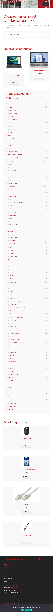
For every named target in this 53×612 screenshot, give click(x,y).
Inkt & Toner (11, 161)
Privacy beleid (6, 603)
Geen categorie (12, 148)
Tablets (10, 393)
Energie (12, 314)
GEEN (9, 142)
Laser (11, 291)
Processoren (13, 123)
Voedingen (13, 132)
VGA (11, 221)
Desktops (10, 135)
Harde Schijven (14, 330)
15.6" (11, 266)
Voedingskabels (14, 225)
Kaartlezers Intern (13, 183)
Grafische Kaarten (15, 116)
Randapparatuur (12, 298)
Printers (10, 285)
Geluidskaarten (14, 113)
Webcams (13, 362)
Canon (11, 167)
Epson (11, 174)
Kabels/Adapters (12, 186)
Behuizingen (11, 104)
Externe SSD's (14, 320)
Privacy (5, 566)
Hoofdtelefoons (14, 333)
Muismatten (13, 352)
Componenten (12, 107)
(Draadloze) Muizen (15, 301)
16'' (11, 269)
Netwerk (12, 209)
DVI (11, 199)
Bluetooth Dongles (15, 244)
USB (11, 218)
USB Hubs (13, 358)
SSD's (11, 126)
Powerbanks (13, 371)
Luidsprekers (13, 342)
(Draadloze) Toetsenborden (17, 307)
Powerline (13, 250)
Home (6, 10)
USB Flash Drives (15, 355)
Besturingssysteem (15, 384)
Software (10, 377)
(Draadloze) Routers (15, 234)
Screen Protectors (15, 374)
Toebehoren (13, 129)
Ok (22, 609)
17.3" (11, 272)
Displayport (13, 196)
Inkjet (11, 288)
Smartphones (11, 365)
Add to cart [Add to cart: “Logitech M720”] (26, 446)
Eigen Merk (13, 139)
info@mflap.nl (13, 587)
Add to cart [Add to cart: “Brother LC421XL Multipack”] (26, 476)
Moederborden (14, 120)
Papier (11, 295)
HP (11, 180)
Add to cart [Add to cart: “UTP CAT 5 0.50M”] (26, 511)
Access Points (14, 237)
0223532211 (16, 585)
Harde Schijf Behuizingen (15, 155)
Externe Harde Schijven (16, 317)
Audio (11, 193)
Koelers (10, 228)
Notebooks (11, 260)
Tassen (12, 279)
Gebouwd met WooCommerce (19, 603)
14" (11, 263)
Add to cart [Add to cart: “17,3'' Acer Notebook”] (14, 82)
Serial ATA (13, 215)
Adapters (12, 190)
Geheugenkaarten (15, 326)
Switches (12, 253)
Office (11, 387)
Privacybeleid (29, 609)
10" (11, 397)
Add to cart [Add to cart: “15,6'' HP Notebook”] (39, 78)
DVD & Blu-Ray (14, 110)
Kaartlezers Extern (15, 336)
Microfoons (13, 346)
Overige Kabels (14, 212)
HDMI (11, 205)
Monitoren (13, 349)
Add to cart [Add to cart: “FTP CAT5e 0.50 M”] (26, 542)
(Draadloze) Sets (14, 304)
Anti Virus (12, 381)
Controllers (13, 311)
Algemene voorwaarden (9, 564)
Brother (12, 164)
